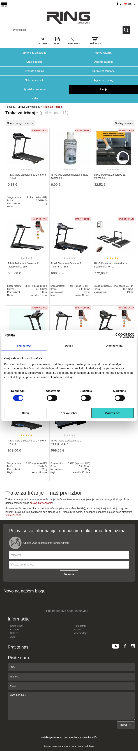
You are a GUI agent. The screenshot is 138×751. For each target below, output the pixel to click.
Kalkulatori (80, 625)
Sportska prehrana (34, 89)
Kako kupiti (16, 625)
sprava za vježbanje (41, 503)
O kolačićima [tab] (114, 345)
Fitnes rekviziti (103, 52)
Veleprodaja (80, 633)
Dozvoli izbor (69, 413)
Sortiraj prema (124, 123)
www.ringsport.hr (61, 746)
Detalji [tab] (69, 345)
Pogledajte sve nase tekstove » (67, 611)
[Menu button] (4, 4)
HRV (131, 4)
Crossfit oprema (34, 71)
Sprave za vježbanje (34, 52)
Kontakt (78, 629)
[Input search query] (26, 30)
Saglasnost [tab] (24, 345)
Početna (10, 106)
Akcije (103, 89)
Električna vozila (34, 80)
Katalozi (14, 633)
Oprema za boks (103, 61)
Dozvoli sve (112, 413)
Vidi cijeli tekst (13, 515)
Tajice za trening (103, 80)
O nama (14, 629)
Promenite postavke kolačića (81, 737)
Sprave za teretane (103, 71)
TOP (133, 736)
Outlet (34, 98)
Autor (13, 636)
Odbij (25, 413)
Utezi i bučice (34, 61)
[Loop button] (126, 30)
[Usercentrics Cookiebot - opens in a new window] (118, 335)
